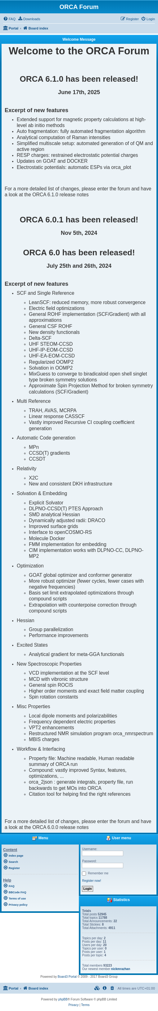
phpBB (63, 999)
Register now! (91, 880)
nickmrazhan (120, 969)
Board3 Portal (67, 976)
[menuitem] (9, 19)
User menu (118, 838)
